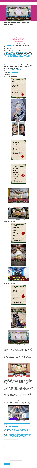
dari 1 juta (19, 64)
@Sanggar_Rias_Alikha (13, 72)
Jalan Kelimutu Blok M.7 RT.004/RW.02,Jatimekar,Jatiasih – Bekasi (17, 423)
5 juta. (31, 64)
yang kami (12, 64)
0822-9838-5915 (14, 74)
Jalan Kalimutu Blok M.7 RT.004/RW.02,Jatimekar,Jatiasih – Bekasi (17, 69)
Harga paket (6, 64)
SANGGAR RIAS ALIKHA (9, 29)
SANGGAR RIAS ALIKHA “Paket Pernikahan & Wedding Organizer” (15, 52)
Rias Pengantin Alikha (7, 3)
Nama (5, 455)
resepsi (25, 64)
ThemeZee (9, 466)
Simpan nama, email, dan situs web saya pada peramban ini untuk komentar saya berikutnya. (16, 461)
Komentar (5, 446)
